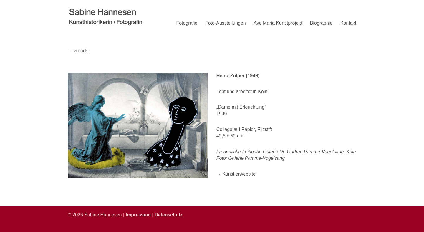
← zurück (78, 50)
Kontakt (348, 23)
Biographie (321, 23)
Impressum (138, 214)
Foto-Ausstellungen (225, 23)
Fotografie (186, 23)
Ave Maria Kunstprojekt (278, 23)
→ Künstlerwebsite (236, 174)
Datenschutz (169, 214)
